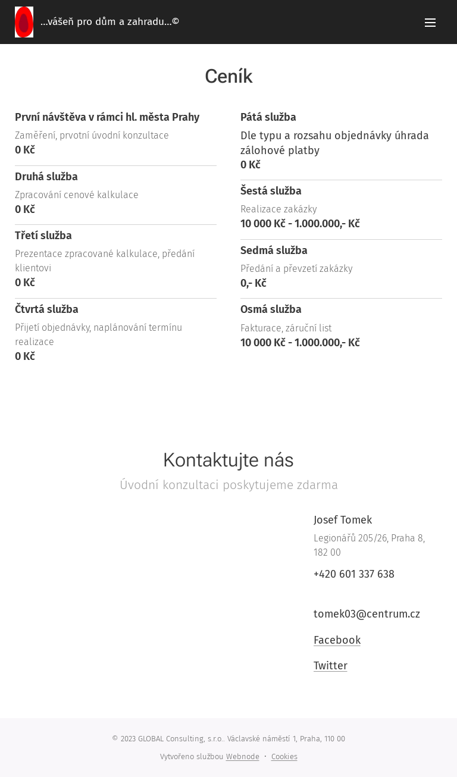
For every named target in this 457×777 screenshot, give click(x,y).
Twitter (330, 665)
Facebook (336, 640)
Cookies (284, 756)
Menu (430, 22)
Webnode (242, 756)
